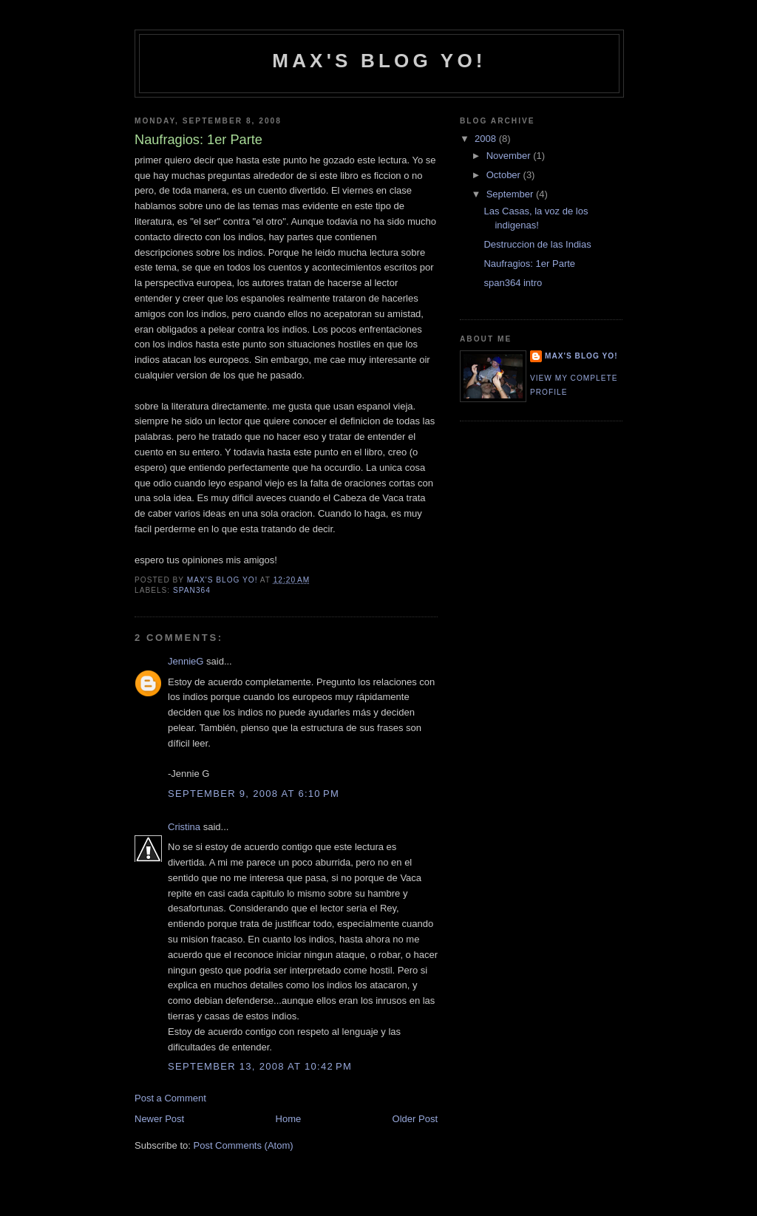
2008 (487, 138)
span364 (192, 590)
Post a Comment (170, 1098)
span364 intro (512, 282)
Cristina (184, 826)
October (504, 174)
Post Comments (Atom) (243, 1145)
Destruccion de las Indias (537, 244)
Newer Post (159, 1118)
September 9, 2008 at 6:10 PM (253, 793)
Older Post (415, 1118)
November (510, 155)
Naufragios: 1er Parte (529, 263)
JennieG (185, 661)
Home (289, 1118)
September (511, 194)
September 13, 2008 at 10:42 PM (260, 1066)
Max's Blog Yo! (379, 61)
